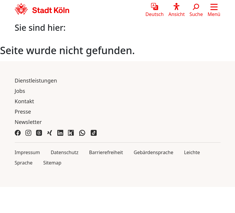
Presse (23, 111)
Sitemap (52, 162)
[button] (214, 10)
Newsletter (28, 121)
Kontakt (24, 101)
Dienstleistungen (36, 80)
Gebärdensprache (153, 152)
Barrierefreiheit (106, 152)
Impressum (27, 152)
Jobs (20, 90)
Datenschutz (64, 152)
